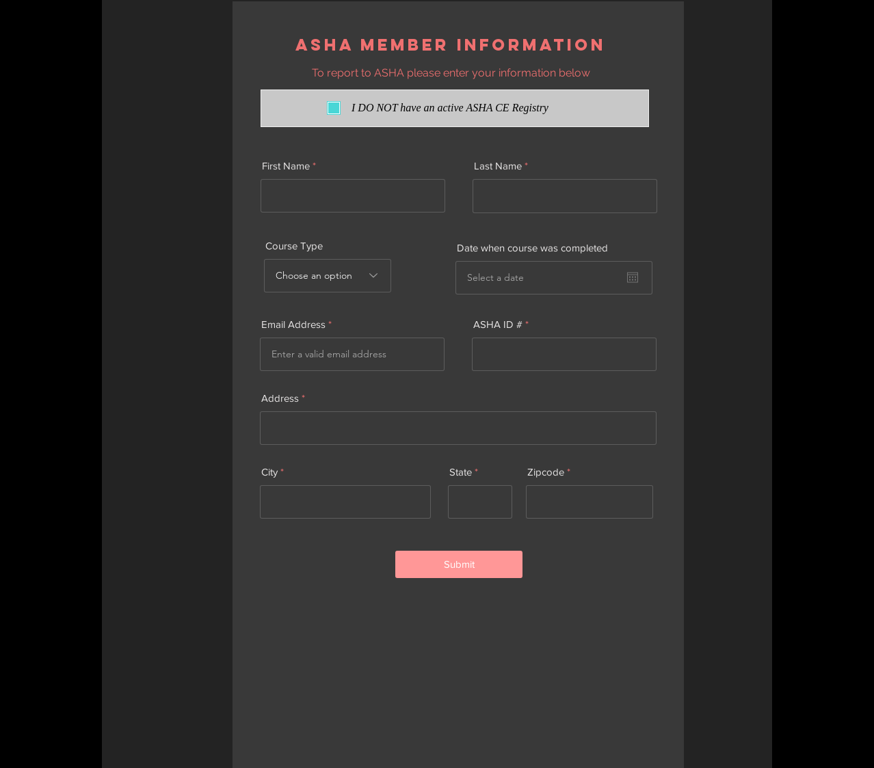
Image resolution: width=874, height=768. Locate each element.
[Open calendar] (632, 277)
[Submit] (458, 564)
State (460, 472)
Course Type (294, 246)
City (269, 472)
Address (280, 398)
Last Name (498, 166)
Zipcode (545, 472)
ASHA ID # (497, 324)
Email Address (293, 324)
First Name (286, 166)
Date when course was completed (532, 248)
